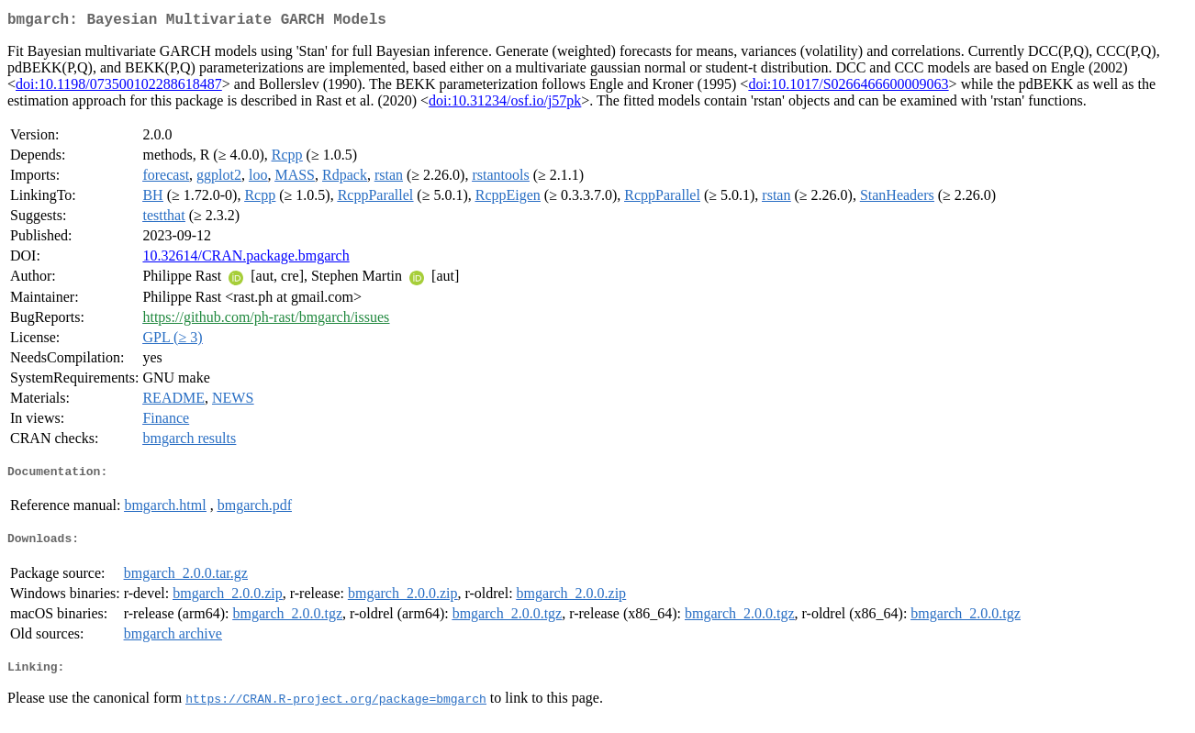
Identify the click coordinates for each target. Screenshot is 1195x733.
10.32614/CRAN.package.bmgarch (245, 259)
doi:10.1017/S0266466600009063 (848, 87)
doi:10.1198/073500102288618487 (119, 87)
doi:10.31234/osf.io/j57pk (505, 104)
